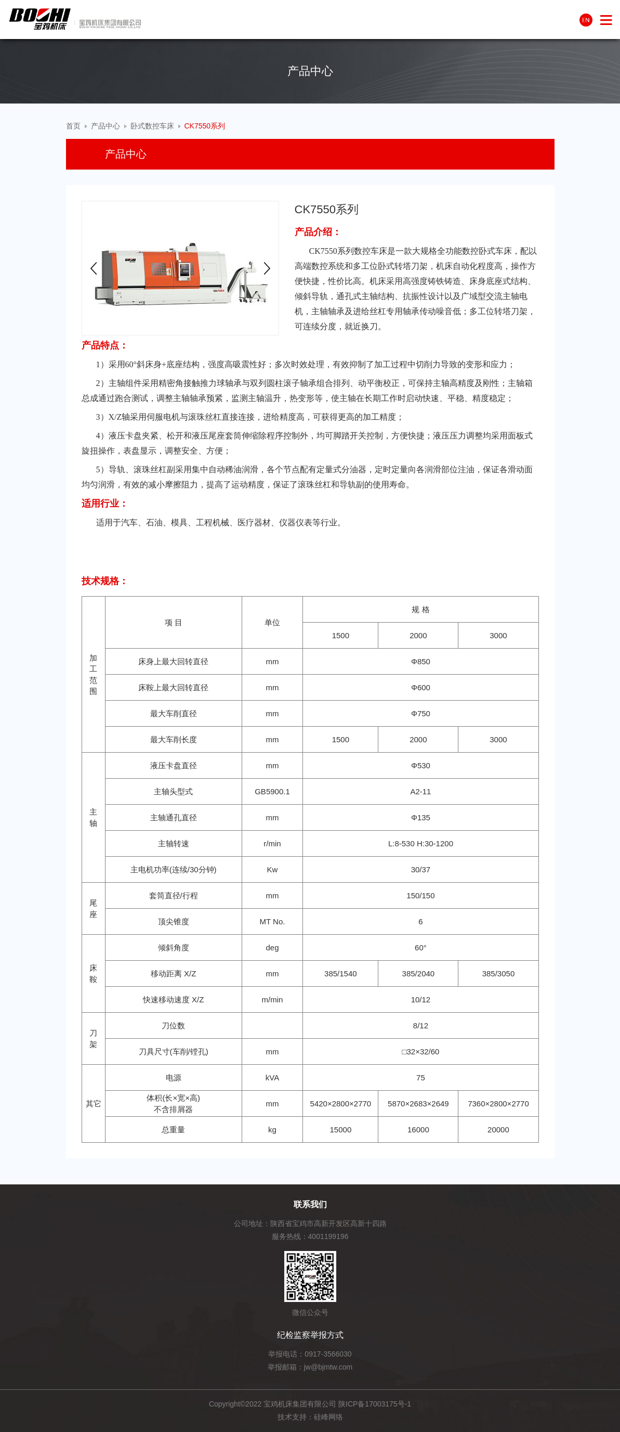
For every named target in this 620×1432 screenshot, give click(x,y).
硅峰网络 (328, 1417)
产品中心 (105, 126)
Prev (93, 268)
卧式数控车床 (152, 126)
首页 (73, 126)
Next (267, 268)
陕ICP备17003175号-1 (374, 1404)
